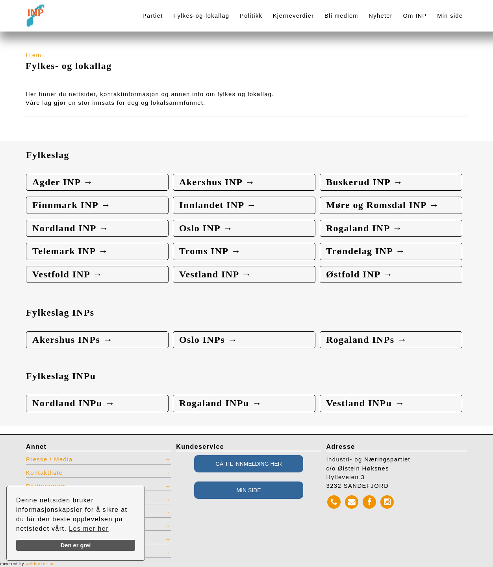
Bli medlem (341, 16)
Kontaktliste (44, 473)
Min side (450, 16)
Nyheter (381, 16)
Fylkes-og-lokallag (201, 16)
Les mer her (89, 528)
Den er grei (76, 545)
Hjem (33, 55)
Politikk (251, 16)
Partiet (153, 16)
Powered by (27, 564)
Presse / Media (49, 459)
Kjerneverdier (293, 16)
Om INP (415, 16)
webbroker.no (40, 564)
